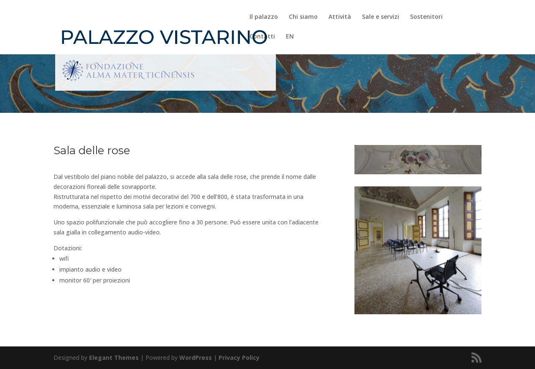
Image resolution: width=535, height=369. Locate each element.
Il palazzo (264, 17)
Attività (340, 17)
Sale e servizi (380, 17)
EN (290, 36)
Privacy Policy (239, 357)
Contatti (262, 36)
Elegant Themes (114, 357)
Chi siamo (303, 17)
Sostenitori (426, 17)
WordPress (195, 357)
